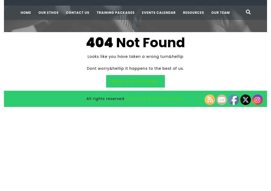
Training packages (115, 12)
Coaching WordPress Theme (155, 98)
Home (26, 12)
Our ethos (48, 12)
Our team (220, 12)
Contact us (77, 12)
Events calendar (159, 12)
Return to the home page (135, 81)
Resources (193, 12)
